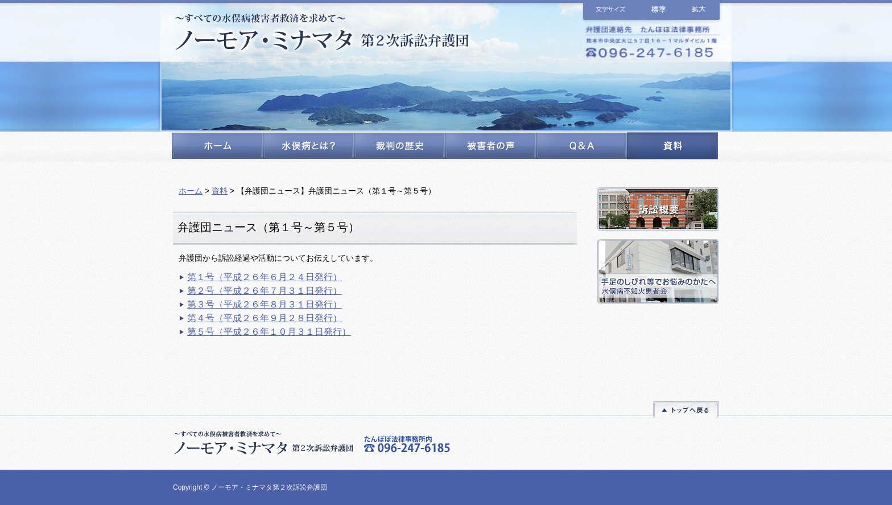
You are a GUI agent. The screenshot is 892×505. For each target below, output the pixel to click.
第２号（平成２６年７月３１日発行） (264, 290)
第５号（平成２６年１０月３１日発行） (269, 331)
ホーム (191, 190)
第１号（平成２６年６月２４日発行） (264, 277)
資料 (220, 190)
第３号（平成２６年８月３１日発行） (264, 304)
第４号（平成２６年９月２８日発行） (264, 318)
